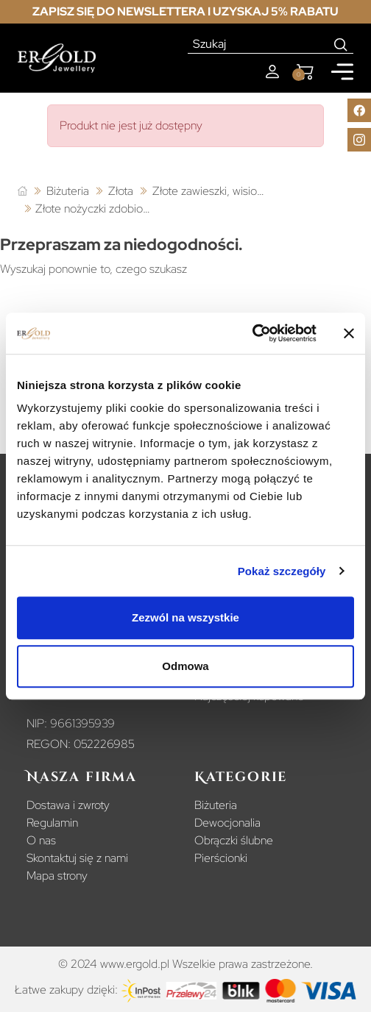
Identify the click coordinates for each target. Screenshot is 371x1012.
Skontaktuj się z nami (77, 858)
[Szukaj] (258, 44)
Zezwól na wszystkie (185, 617)
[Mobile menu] (342, 72)
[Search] (341, 44)
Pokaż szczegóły (282, 571)
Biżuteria (215, 805)
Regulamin (52, 822)
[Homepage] (57, 58)
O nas (41, 840)
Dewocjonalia (227, 822)
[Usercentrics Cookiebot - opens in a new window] (252, 333)
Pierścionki (220, 858)
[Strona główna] (22, 191)
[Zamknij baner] (349, 333)
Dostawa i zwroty (68, 805)
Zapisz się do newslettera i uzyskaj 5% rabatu (185, 11)
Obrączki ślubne (233, 840)
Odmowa (185, 666)
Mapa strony (57, 875)
